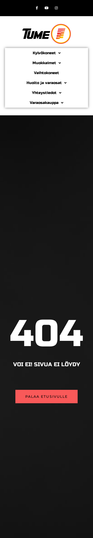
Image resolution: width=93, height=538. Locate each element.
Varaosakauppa (46, 102)
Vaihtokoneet (46, 73)
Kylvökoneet (47, 53)
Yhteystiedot (46, 93)
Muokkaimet (46, 63)
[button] (46, 396)
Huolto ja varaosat (46, 83)
